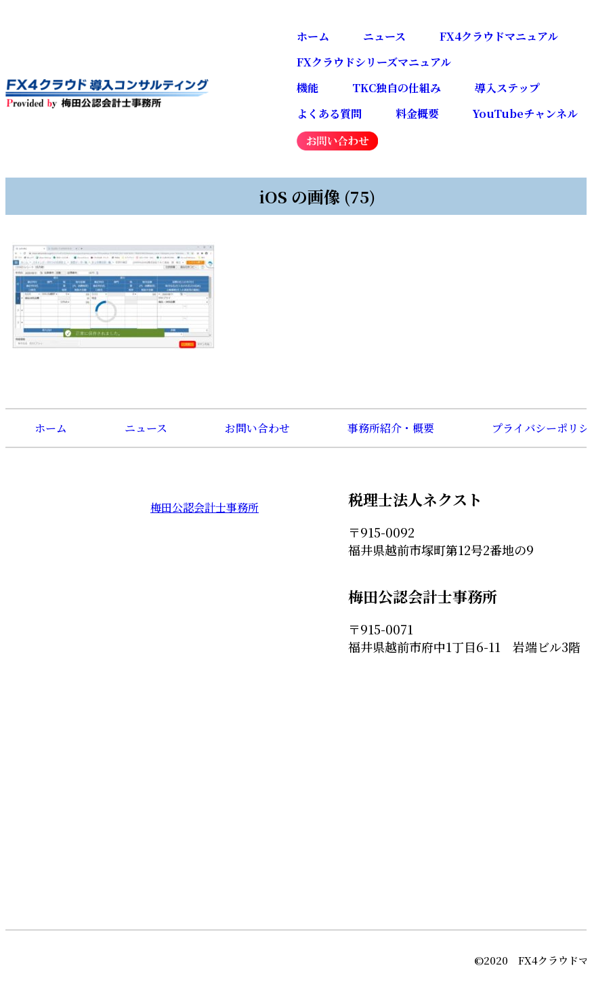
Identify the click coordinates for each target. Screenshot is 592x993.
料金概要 (417, 113)
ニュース (384, 36)
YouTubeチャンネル (525, 113)
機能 (307, 88)
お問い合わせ (257, 428)
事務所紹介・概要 (390, 428)
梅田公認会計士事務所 (204, 507)
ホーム (313, 36)
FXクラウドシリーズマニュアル (374, 62)
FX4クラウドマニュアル (499, 36)
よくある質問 (329, 113)
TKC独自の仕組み (396, 88)
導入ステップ (507, 88)
